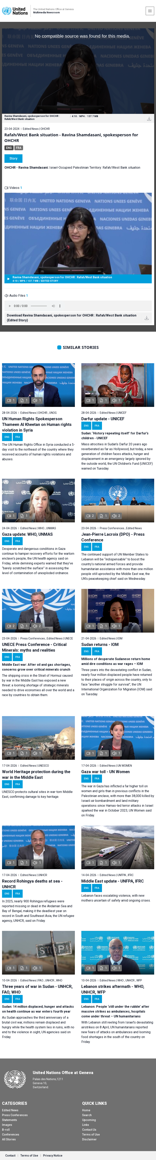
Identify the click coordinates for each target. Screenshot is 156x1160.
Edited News (10, 1110)
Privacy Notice (52, 1155)
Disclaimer (89, 1139)
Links (85, 1124)
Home (86, 1110)
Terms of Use (91, 1134)
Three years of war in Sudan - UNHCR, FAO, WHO (37, 989)
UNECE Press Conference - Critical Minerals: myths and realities (34, 647)
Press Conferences (15, 1115)
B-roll (6, 1129)
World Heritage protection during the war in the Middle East (36, 774)
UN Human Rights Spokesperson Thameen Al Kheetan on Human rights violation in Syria (37, 424)
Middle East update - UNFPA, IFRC (112, 881)
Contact (10, 1155)
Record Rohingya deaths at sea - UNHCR (32, 884)
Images (7, 1124)
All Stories (9, 1139)
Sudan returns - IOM (100, 644)
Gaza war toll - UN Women (105, 771)
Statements (9, 1120)
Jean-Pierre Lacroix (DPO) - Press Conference (113, 537)
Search (87, 1115)
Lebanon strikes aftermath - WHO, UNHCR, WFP (112, 989)
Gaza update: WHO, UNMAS (27, 534)
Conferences (10, 1134)
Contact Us (89, 1129)
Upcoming (89, 1120)
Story (13, 158)
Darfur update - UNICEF (102, 418)
